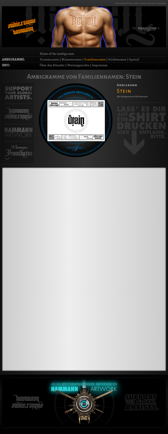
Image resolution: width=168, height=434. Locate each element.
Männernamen (72, 59)
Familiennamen (95, 59)
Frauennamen (49, 59)
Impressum (99, 65)
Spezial (134, 59)
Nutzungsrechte (78, 65)
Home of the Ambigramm (57, 53)
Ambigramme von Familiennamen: (76, 76)
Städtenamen (117, 59)
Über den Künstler (52, 65)
